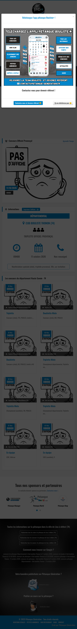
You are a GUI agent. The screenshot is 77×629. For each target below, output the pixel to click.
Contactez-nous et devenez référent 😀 (28, 103)
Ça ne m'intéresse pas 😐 (63, 103)
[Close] (73, 16)
